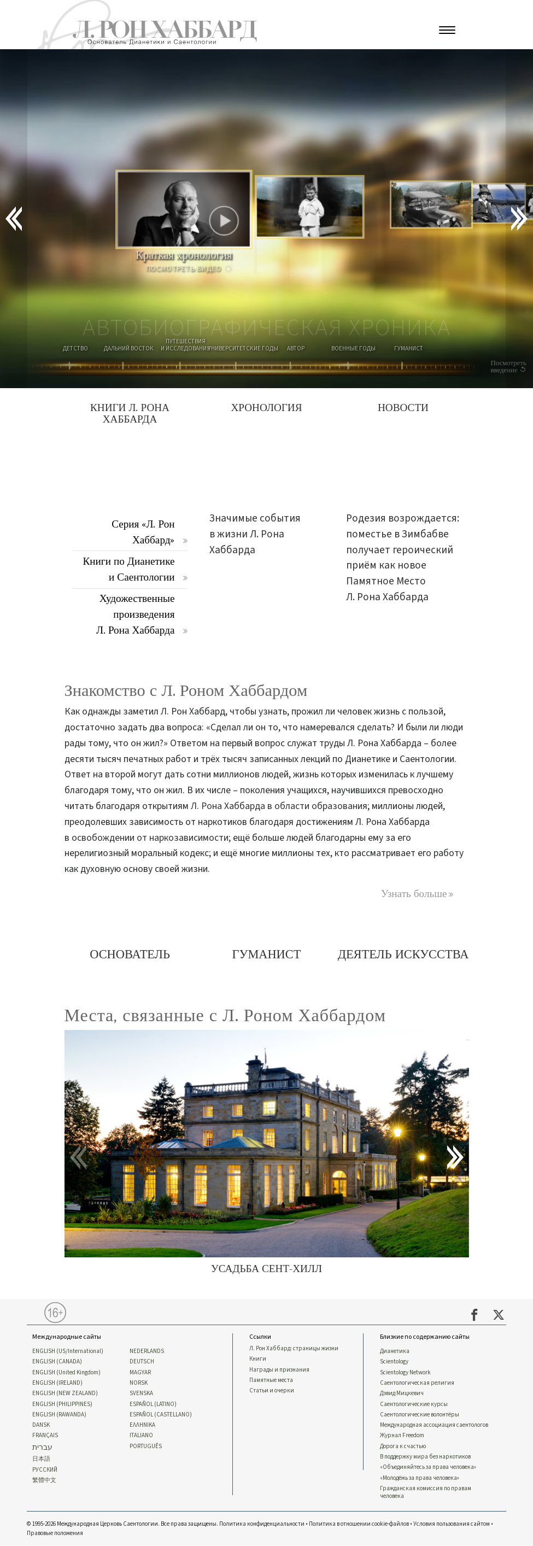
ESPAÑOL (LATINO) (153, 1404)
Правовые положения (55, 1533)
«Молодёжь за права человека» (419, 1478)
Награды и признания (279, 1370)
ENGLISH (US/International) (67, 1351)
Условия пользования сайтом (451, 1524)
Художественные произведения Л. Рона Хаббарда (135, 614)
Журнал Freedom (402, 1435)
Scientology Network (405, 1373)
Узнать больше (414, 893)
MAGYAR (140, 1373)
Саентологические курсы (414, 1404)
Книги (257, 1359)
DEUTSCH (142, 1362)
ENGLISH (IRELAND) (57, 1383)
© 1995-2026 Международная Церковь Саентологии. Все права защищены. (123, 1524)
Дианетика (394, 1351)
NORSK (139, 1383)
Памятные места (271, 1380)
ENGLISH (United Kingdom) (66, 1373)
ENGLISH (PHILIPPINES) (62, 1404)
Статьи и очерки (271, 1391)
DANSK (41, 1425)
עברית (42, 1448)
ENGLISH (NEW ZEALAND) (65, 1393)
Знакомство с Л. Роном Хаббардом (186, 691)
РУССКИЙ (44, 1470)
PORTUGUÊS (146, 1446)
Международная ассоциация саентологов (434, 1425)
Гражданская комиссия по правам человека (425, 1492)
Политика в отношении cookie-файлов (359, 1524)
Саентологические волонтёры (419, 1415)
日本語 (41, 1459)
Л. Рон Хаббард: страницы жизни (293, 1348)
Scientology (394, 1362)
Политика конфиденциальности (261, 1524)
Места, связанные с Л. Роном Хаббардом (225, 1015)
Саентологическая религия (417, 1383)
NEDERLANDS (147, 1351)
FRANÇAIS (45, 1435)
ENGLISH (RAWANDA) (59, 1415)
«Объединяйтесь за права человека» (428, 1467)
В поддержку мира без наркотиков (425, 1457)
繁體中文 (44, 1480)
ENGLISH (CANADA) (57, 1362)
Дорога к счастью (403, 1446)
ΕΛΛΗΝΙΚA (142, 1425)
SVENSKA (141, 1393)
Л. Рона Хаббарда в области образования (279, 806)
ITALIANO (141, 1435)
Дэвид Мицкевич (402, 1393)
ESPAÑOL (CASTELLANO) (161, 1415)
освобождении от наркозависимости (150, 838)
